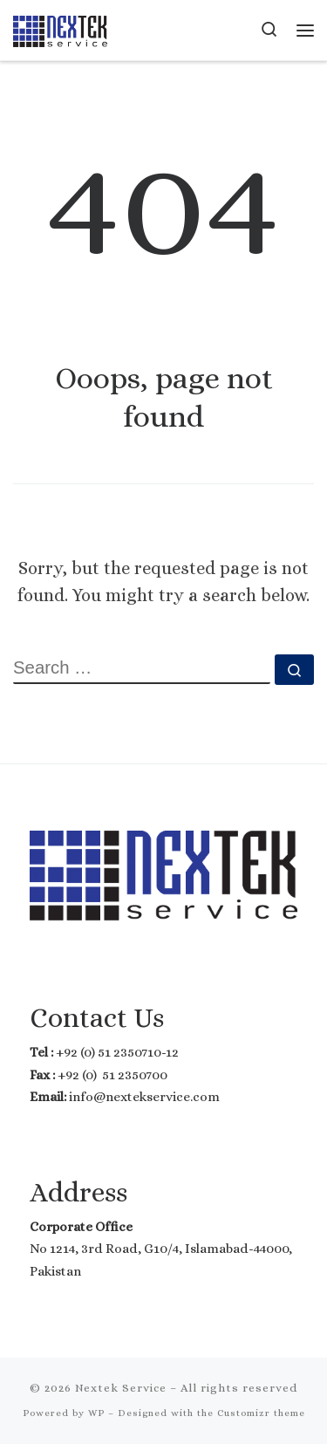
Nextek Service (121, 1387)
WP (96, 1413)
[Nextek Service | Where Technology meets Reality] (60, 29)
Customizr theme (261, 1413)
